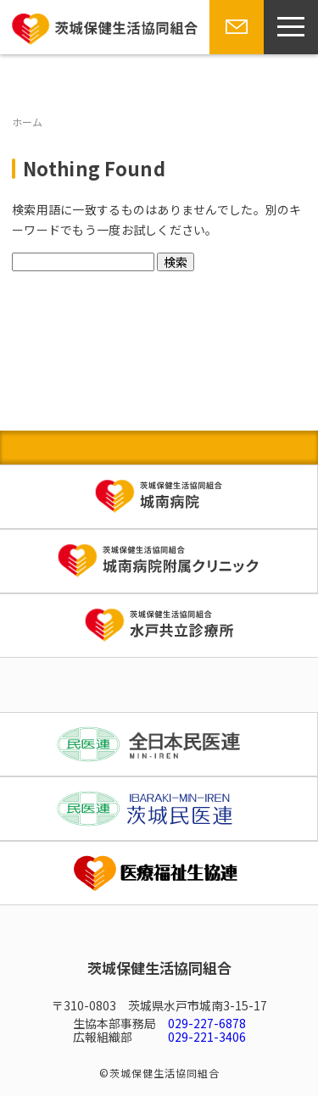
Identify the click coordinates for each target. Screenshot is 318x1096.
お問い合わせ (233, 53)
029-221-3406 (207, 1036)
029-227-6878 (207, 1023)
